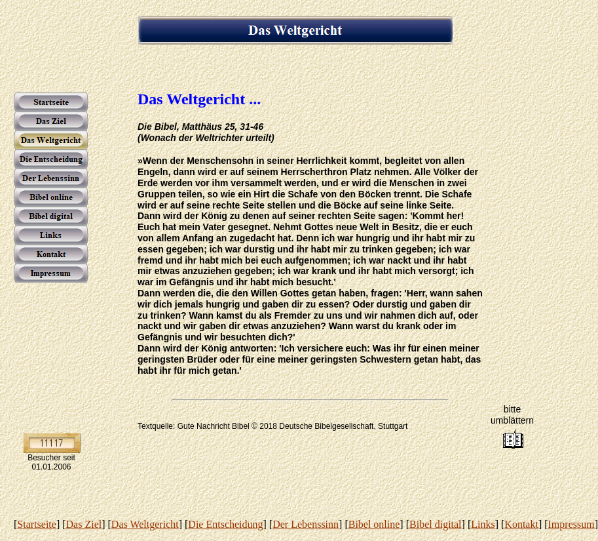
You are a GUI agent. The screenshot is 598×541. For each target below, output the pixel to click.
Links (483, 524)
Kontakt (521, 524)
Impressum (571, 524)
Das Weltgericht (145, 524)
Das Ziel (84, 524)
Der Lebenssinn (305, 524)
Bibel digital (435, 524)
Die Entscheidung (225, 524)
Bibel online (374, 524)
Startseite (36, 524)
